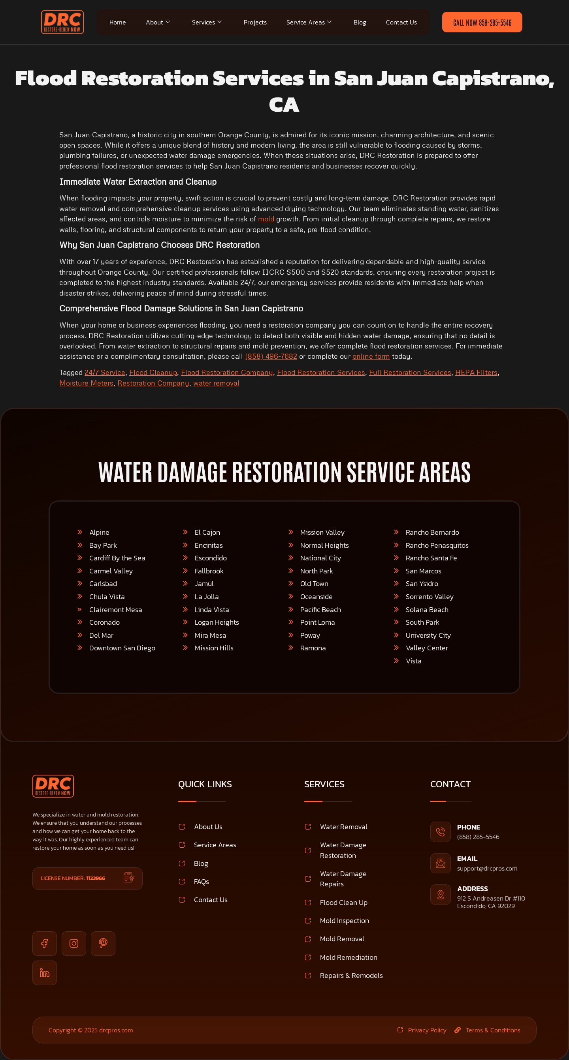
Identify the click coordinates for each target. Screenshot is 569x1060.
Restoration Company (153, 382)
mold (266, 218)
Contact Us (401, 22)
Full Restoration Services (410, 372)
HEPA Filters (476, 372)
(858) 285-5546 (478, 836)
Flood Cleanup (153, 372)
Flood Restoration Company (227, 372)
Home (117, 22)
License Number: (73, 878)
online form (371, 356)
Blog (360, 22)
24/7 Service (105, 372)
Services (207, 22)
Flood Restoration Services (321, 372)
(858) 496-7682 (271, 356)
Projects (255, 22)
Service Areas (309, 22)
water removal (216, 382)
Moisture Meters (86, 382)
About (158, 22)
